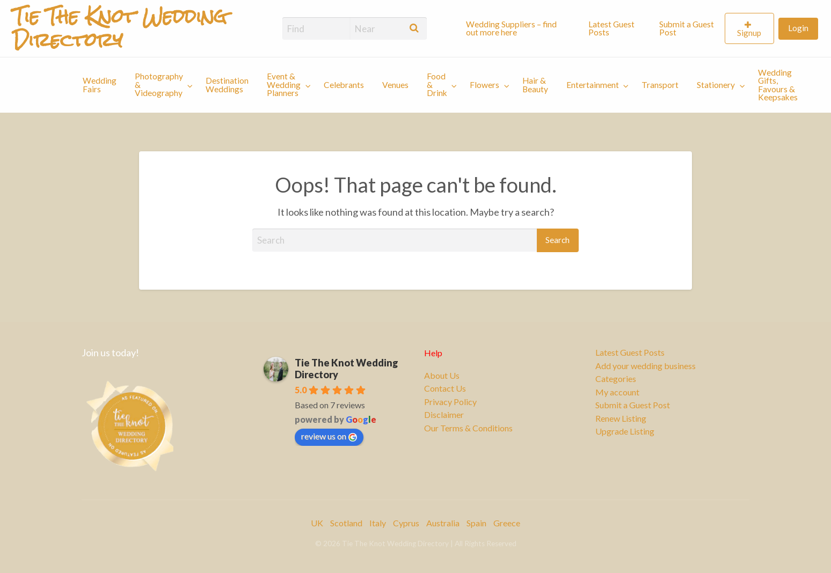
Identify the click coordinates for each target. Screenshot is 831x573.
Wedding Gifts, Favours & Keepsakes (778, 85)
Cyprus (406, 523)
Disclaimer (444, 414)
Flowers (484, 85)
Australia (443, 523)
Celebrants (344, 85)
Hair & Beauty (535, 85)
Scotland (346, 523)
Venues (395, 85)
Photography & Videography (159, 84)
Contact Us (445, 388)
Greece (506, 523)
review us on (329, 436)
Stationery (716, 85)
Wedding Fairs (99, 85)
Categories (615, 378)
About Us (442, 375)
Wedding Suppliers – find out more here (511, 28)
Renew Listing (620, 418)
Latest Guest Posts (611, 28)
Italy (377, 523)
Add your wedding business (645, 366)
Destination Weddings (227, 85)
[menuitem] (518, 28)
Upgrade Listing (624, 431)
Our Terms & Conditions (468, 428)
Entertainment (592, 85)
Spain (476, 523)
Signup (749, 33)
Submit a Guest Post (686, 28)
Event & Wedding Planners (284, 84)
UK (317, 523)
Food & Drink (437, 84)
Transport (660, 85)
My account (617, 392)
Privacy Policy (450, 402)
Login (798, 28)
